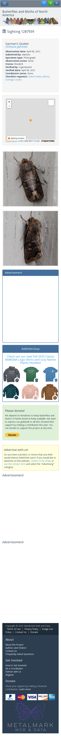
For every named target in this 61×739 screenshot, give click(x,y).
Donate (34, 632)
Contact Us (21, 632)
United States (35, 76)
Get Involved (13, 660)
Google (37, 141)
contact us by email (40, 460)
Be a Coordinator (14, 668)
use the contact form (15, 463)
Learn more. (25, 689)
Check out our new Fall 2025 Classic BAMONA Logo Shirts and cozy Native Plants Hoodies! (30, 360)
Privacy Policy (31, 628)
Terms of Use (14, 628)
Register (9, 674)
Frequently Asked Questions (19, 654)
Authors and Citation (15, 647)
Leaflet (20, 141)
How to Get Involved (15, 665)
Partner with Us (13, 671)
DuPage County (13, 79)
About (9, 639)
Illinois (46, 76)
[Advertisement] (30, 308)
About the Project (14, 644)
